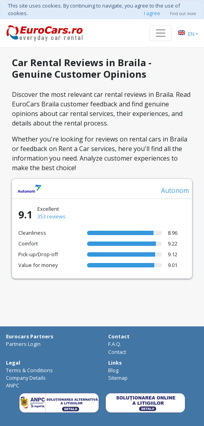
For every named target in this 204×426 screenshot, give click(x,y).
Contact (117, 351)
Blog (113, 370)
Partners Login (23, 343)
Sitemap (118, 377)
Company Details (26, 377)
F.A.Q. (114, 343)
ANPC (12, 385)
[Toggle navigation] (161, 33)
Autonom (175, 190)
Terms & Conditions (29, 370)
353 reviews (51, 216)
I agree (152, 13)
